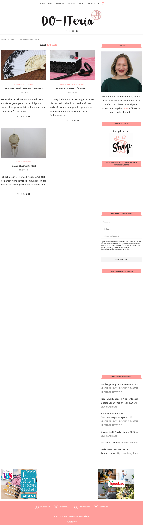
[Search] (98, 3)
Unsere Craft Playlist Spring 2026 (118, 432)
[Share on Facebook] (21, 116)
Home (42, 4)
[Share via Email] (29, 116)
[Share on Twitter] (24, 116)
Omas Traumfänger (24, 166)
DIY (49, 4)
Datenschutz (84, 516)
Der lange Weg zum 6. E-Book (116, 384)
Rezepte (59, 4)
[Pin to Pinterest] (26, 116)
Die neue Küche (109, 442)
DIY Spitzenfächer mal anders (24, 88)
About (90, 4)
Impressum (73, 516)
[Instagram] (69, 31)
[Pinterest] (73, 31)
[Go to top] (71, 521)
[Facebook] (66, 31)
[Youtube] (77, 31)
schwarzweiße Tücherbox (72, 88)
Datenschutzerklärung (108, 249)
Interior (71, 4)
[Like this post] (18, 116)
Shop (81, 4)
